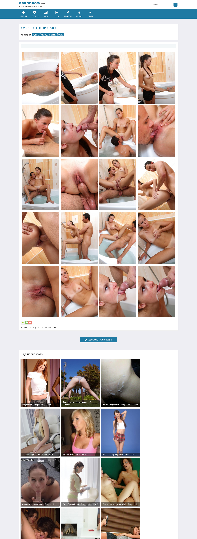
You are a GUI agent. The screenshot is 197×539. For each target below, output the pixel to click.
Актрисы (79, 14)
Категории (34, 14)
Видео (57, 14)
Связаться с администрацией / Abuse (35, 525)
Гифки (90, 14)
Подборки (68, 14)
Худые (36, 34)
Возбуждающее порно (64, 527)
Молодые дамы (48, 34)
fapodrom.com (32, 4)
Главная (23, 14)
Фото (45, 14)
